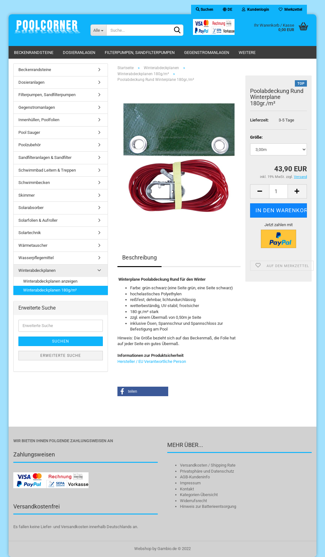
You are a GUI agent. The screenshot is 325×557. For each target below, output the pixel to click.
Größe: (256, 137)
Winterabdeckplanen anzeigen (50, 281)
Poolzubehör (29, 144)
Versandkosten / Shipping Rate (207, 465)
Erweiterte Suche (60, 355)
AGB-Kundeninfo (195, 477)
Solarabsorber (30, 207)
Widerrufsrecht (193, 500)
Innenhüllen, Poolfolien (38, 119)
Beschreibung (139, 257)
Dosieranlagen (79, 52)
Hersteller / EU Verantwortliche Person (151, 361)
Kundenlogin (255, 9)
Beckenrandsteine (33, 52)
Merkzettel (290, 9)
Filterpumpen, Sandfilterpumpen (140, 52)
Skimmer (26, 195)
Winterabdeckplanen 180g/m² (50, 290)
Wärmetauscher (32, 245)
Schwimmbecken (34, 182)
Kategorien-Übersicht (199, 494)
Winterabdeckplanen (37, 270)
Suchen (204, 9)
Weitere (247, 52)
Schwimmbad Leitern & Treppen (47, 170)
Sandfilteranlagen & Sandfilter (44, 157)
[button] (142, 391)
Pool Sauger (29, 132)
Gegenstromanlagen (206, 52)
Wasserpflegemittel (36, 257)
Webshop (142, 548)
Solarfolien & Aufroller (37, 220)
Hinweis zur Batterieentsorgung (208, 506)
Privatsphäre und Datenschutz (207, 471)
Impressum (190, 483)
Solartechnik (29, 232)
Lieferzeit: (259, 120)
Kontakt (187, 489)
